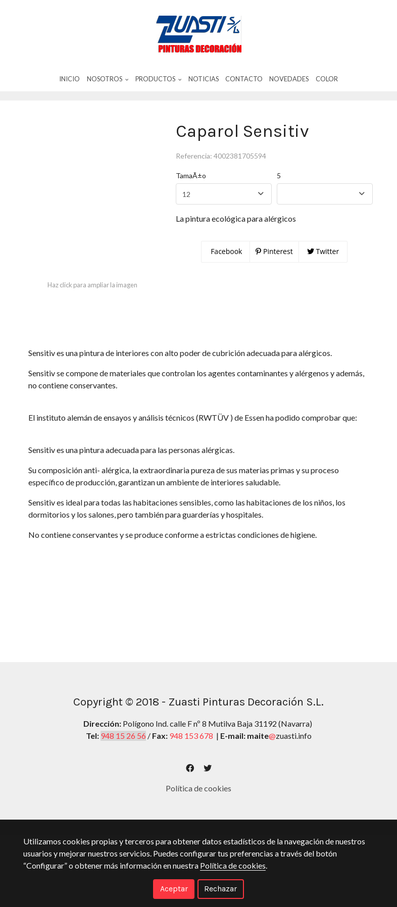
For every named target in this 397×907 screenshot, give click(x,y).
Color (327, 79)
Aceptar (174, 888)
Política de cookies (198, 807)
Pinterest (274, 270)
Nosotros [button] (108, 79)
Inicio (69, 79)
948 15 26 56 (123, 754)
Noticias (203, 79)
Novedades (289, 79)
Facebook (225, 270)
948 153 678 (191, 754)
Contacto (244, 79)
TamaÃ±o (191, 194)
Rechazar (220, 888)
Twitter (323, 270)
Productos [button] (158, 79)
